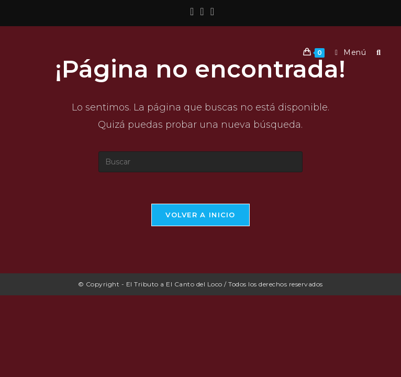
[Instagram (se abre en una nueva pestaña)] (202, 11)
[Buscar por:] (375, 52)
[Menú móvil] (348, 52)
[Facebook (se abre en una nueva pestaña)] (192, 11)
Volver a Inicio (200, 214)
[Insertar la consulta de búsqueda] (200, 161)
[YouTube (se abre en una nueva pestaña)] (210, 11)
